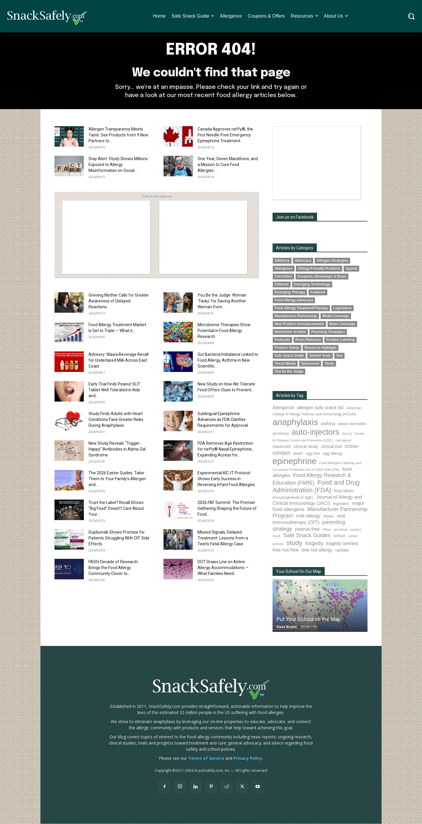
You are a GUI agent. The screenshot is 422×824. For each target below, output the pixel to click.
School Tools (320, 356)
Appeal (351, 269)
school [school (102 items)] (339, 536)
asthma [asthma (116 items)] (328, 424)
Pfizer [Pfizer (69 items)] (327, 530)
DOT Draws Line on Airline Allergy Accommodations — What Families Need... (223, 568)
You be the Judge (289, 372)
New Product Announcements (299, 324)
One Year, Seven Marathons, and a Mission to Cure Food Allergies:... (228, 165)
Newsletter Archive (290, 332)
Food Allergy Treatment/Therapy (301, 308)
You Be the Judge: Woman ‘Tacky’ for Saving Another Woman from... (222, 301)
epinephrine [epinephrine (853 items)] (294, 461)
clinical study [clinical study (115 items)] (306, 446)
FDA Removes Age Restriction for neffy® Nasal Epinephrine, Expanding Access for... (225, 449)
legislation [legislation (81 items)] (341, 504)
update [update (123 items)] (342, 550)
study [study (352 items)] (294, 543)
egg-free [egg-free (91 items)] (313, 453)
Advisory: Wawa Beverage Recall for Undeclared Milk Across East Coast (119, 360)
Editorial (282, 284)
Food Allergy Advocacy (294, 300)
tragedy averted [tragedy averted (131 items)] (342, 543)
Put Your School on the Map (309, 619)
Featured (317, 292)
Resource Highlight (320, 348)
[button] (411, 16)
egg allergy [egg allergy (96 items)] (332, 453)
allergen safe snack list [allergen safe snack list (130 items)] (320, 408)
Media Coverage (335, 316)
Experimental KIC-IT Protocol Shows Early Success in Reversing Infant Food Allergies (226, 479)
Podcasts (282, 340)
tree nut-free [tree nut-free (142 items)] (286, 550)
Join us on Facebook (295, 217)
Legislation (342, 308)
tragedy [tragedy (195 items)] (314, 543)
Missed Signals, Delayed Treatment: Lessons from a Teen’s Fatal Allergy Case (223, 538)
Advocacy (303, 261)
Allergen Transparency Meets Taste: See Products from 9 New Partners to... (118, 135)
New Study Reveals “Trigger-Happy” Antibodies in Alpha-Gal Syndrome (117, 449)
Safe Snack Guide (289, 356)
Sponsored (310, 364)
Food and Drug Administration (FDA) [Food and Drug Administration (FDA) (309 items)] (316, 486)
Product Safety (287, 348)
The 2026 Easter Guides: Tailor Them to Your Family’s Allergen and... (117, 479)
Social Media (285, 364)
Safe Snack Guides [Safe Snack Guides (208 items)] (306, 535)
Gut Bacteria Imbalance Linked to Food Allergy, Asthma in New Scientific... (228, 360)
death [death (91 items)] (298, 453)
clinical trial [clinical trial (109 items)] (331, 446)
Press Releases (308, 340)
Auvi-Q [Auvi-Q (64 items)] (347, 434)
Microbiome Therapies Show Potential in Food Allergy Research (224, 331)
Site (339, 356)
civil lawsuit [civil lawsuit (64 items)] (343, 440)
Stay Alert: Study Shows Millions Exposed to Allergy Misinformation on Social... (118, 165)
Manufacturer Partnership (296, 316)
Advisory (282, 261)
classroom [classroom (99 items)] (282, 447)
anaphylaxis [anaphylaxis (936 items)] (295, 422)
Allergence (283, 269)
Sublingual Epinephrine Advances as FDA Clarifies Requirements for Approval (223, 420)
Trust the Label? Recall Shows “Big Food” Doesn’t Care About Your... (116, 508)
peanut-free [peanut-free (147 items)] (307, 529)
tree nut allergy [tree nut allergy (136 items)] (317, 550)
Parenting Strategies (328, 332)
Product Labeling (340, 340)
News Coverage (342, 324)
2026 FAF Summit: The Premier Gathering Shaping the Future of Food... (227, 508)
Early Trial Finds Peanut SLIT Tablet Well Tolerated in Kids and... (114, 390)
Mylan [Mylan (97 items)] (329, 516)
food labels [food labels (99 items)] (343, 491)
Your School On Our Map (298, 571)
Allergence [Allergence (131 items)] (283, 408)
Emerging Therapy (290, 292)
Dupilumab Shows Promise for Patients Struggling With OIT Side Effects (119, 538)
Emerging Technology (312, 284)
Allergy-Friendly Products (319, 269)
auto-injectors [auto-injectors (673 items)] (315, 432)
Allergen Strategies (332, 261)
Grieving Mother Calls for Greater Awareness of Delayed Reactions (119, 301)
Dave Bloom (287, 627)
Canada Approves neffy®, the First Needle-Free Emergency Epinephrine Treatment (225, 135)
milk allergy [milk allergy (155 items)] (308, 516)
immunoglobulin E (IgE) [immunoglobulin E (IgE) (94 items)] (293, 497)
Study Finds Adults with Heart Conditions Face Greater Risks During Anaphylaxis (116, 420)
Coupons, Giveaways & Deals (321, 277)
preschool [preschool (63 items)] (341, 530)
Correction (283, 277)
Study (329, 364)
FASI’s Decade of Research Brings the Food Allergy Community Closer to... (113, 568)
